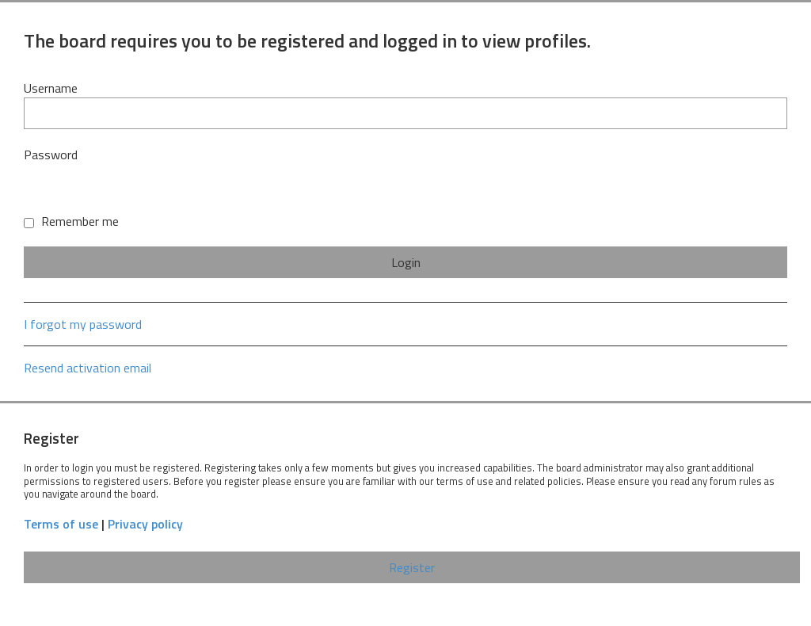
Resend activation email (87, 367)
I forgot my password (83, 324)
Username (51, 87)
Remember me (71, 221)
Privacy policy (145, 524)
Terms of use (61, 524)
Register (412, 567)
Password (51, 154)
